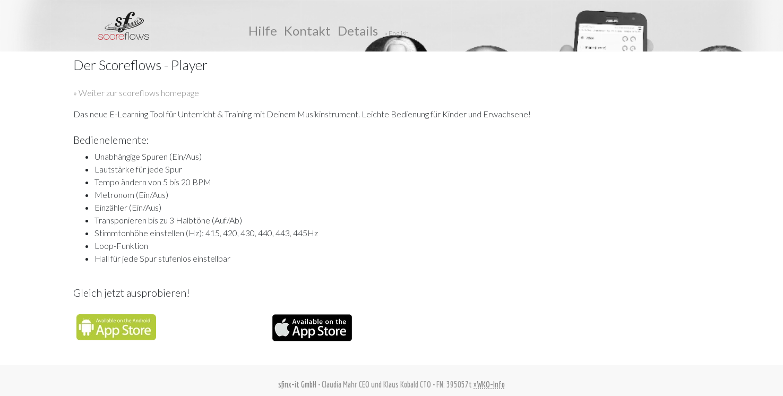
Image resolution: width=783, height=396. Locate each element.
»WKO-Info (489, 384)
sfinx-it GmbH (297, 384)
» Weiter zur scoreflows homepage (136, 93)
